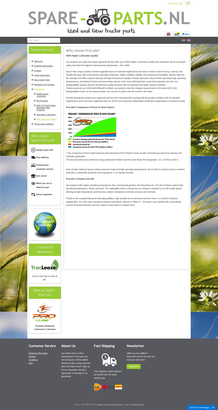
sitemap (100, 404)
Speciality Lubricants (46, 115)
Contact (37, 70)
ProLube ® (39, 89)
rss (105, 404)
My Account (175, 3)
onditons (34, 360)
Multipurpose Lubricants (42, 95)
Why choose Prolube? (47, 119)
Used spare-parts (42, 75)
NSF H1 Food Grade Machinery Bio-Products (46, 107)
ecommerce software (115, 404)
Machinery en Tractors (44, 84)
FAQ (31, 363)
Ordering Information (38, 353)
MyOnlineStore (138, 404)
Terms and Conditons (44, 124)
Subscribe (133, 366)
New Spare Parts (42, 80)
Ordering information (43, 66)
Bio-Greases (42, 101)
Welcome (38, 61)
